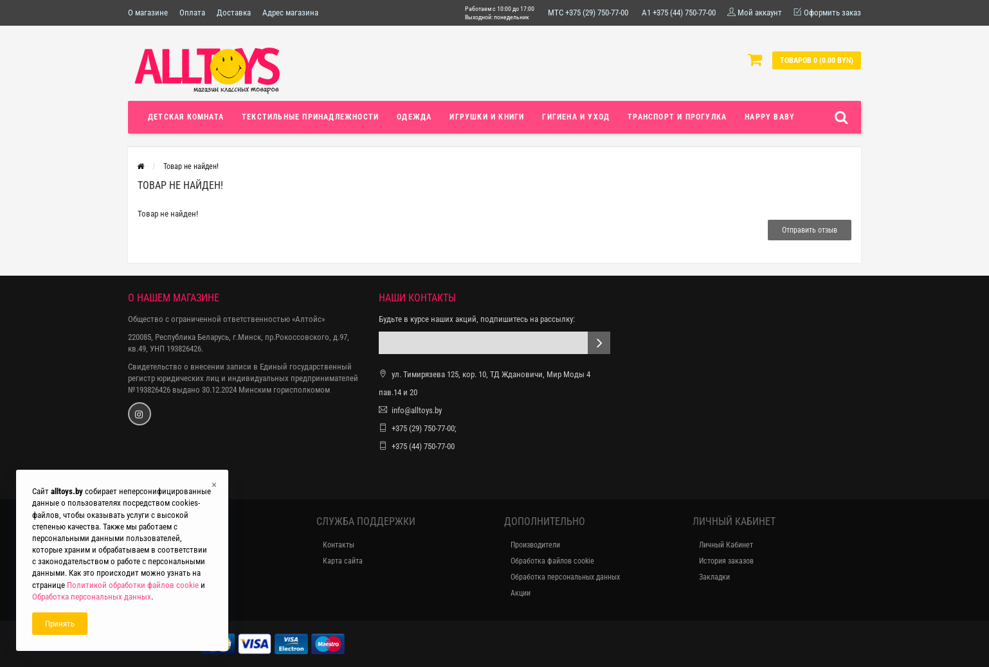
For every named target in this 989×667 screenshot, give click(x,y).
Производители (535, 544)
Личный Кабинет (726, 544)
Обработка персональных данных (565, 577)
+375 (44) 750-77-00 (423, 446)
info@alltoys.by (417, 410)
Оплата (192, 12)
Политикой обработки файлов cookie (133, 585)
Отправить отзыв (809, 230)
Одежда (414, 116)
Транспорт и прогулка (677, 116)
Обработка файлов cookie (552, 560)
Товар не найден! (191, 166)
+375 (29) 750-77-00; (424, 428)
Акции (521, 593)
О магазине (148, 12)
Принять (60, 623)
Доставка (234, 12)
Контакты (338, 544)
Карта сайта (343, 560)
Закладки (714, 577)
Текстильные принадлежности (310, 116)
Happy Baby (770, 116)
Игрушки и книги (486, 116)
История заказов (726, 560)
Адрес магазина (290, 12)
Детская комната (186, 116)
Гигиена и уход (576, 116)
